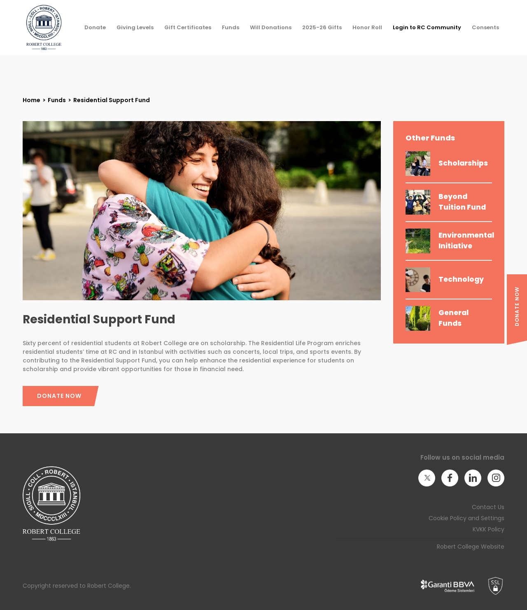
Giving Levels (135, 27)
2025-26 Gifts (322, 27)
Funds (230, 27)
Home (31, 100)
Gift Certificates (187, 27)
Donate (95, 27)
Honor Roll (367, 27)
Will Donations (270, 27)
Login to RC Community (427, 27)
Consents (485, 27)
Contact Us (488, 507)
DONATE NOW (516, 306)
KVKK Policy (488, 529)
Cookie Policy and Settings (466, 518)
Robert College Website (470, 546)
